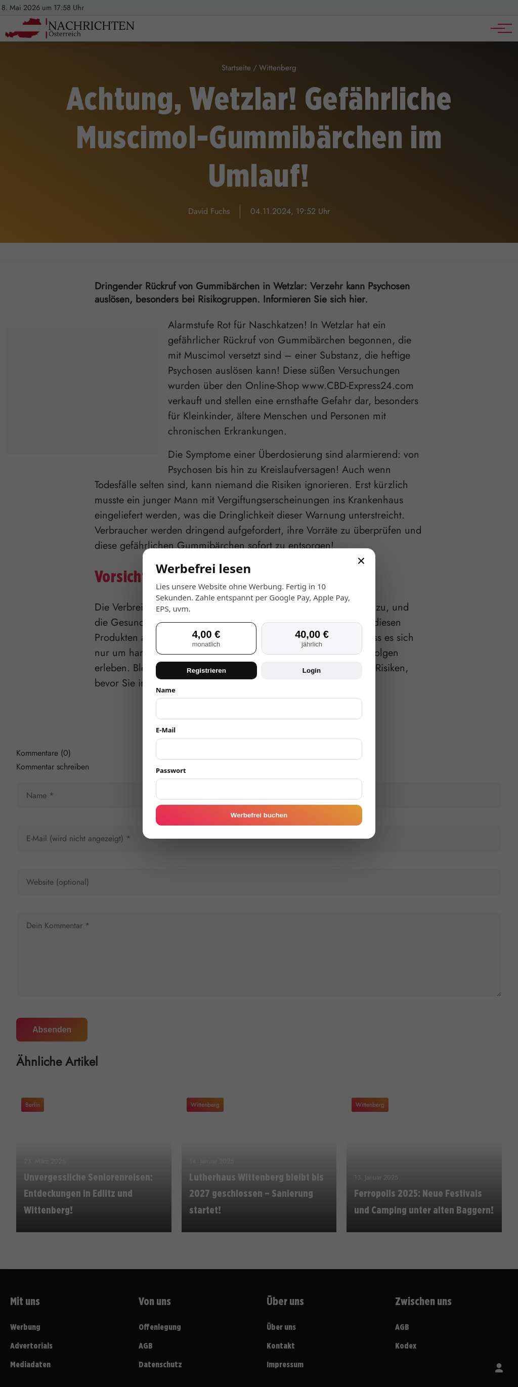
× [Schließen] (361, 561)
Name (166, 690)
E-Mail (166, 729)
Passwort (171, 770)
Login (312, 670)
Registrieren (206, 670)
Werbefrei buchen (259, 815)
